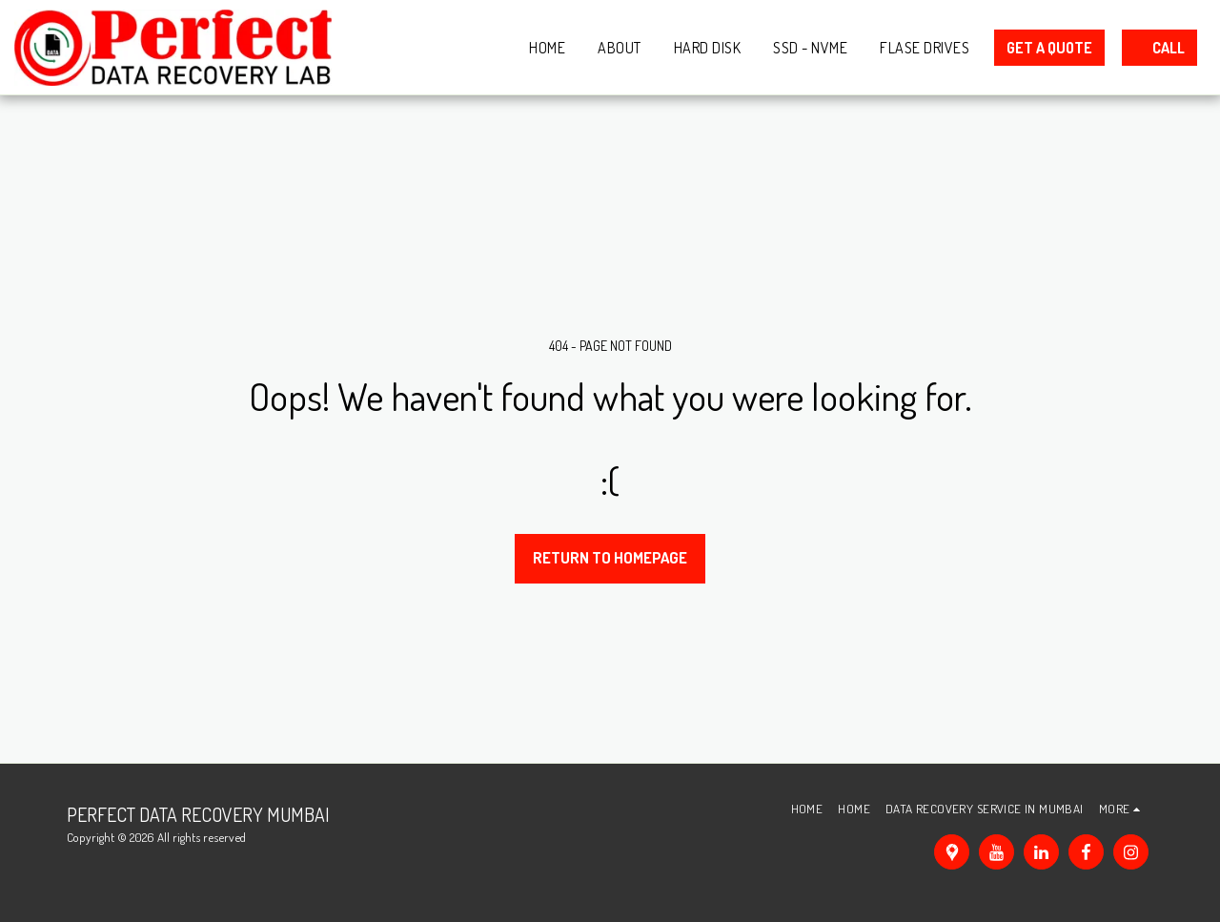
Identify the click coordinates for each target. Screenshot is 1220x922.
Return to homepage (610, 557)
